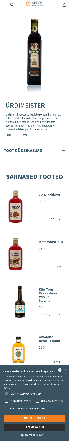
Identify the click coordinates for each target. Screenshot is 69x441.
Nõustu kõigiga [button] (34, 418)
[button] (34, 435)
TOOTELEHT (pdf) (16, 134)
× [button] (64, 369)
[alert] (34, 403)
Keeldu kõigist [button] (34, 427)
